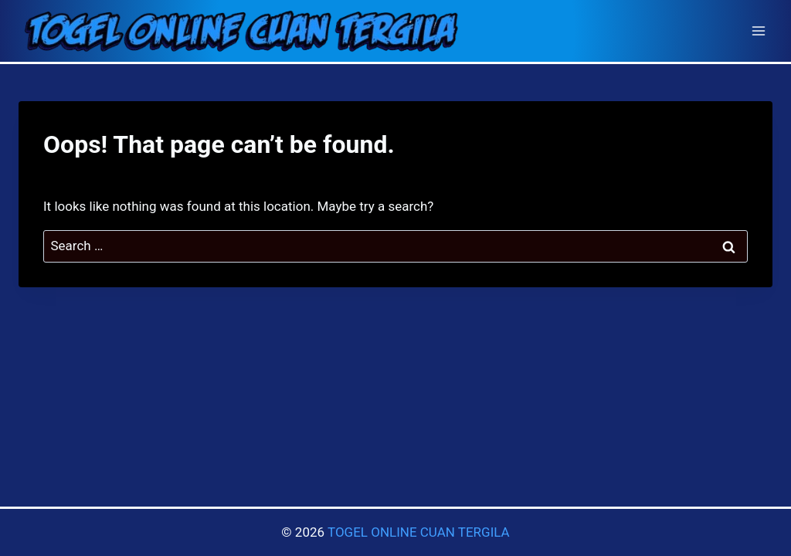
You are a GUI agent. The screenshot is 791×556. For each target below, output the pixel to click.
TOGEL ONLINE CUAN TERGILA (419, 532)
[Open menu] (758, 30)
